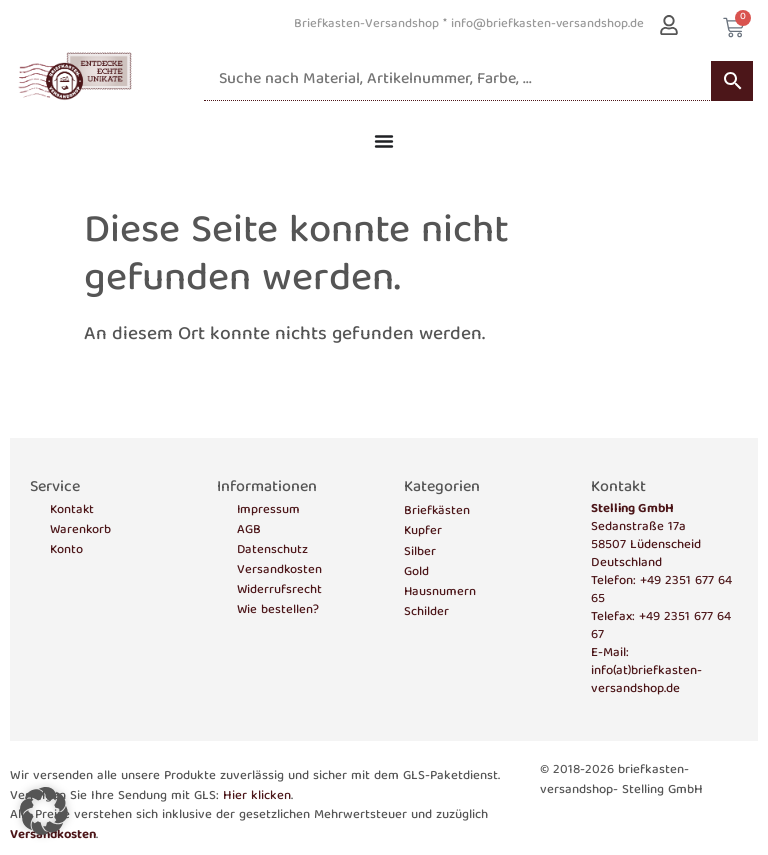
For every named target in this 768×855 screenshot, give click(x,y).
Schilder (426, 612)
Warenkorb (80, 531)
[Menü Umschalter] (384, 141)
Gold (416, 572)
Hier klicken (257, 796)
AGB (249, 531)
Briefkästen (437, 511)
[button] (44, 811)
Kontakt (72, 511)
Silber (420, 552)
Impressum (268, 511)
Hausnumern (440, 592)
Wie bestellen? (278, 611)
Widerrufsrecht (279, 591)
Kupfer (423, 531)
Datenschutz (272, 551)
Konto (66, 551)
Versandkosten (279, 571)
